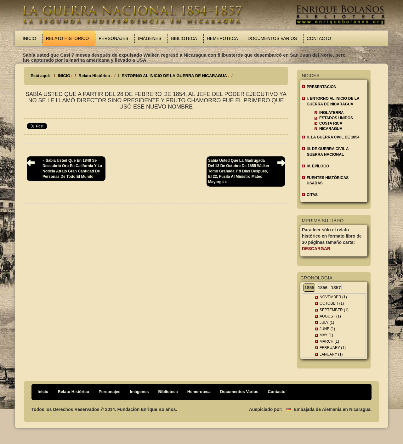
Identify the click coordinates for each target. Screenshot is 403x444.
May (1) (326, 335)
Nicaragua (330, 128)
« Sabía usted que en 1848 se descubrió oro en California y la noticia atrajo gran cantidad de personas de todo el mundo (72, 168)
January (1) (331, 354)
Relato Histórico (67, 38)
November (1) (333, 297)
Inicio (29, 38)
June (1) (327, 329)
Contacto (319, 38)
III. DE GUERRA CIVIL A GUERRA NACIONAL (328, 151)
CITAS (312, 195)
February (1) (333, 348)
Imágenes (149, 38)
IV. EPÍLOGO (318, 166)
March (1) (329, 341)
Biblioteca (184, 38)
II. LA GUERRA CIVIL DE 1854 (333, 137)
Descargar (316, 248)
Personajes (113, 38)
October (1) (332, 303)
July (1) (327, 322)
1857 (336, 287)
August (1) (330, 316)
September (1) (334, 310)
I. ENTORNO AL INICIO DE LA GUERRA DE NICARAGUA (172, 75)
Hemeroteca (222, 38)
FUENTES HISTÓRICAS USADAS (328, 180)
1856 (322, 287)
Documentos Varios (272, 38)
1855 (309, 287)
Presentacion (321, 87)
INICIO (64, 75)
